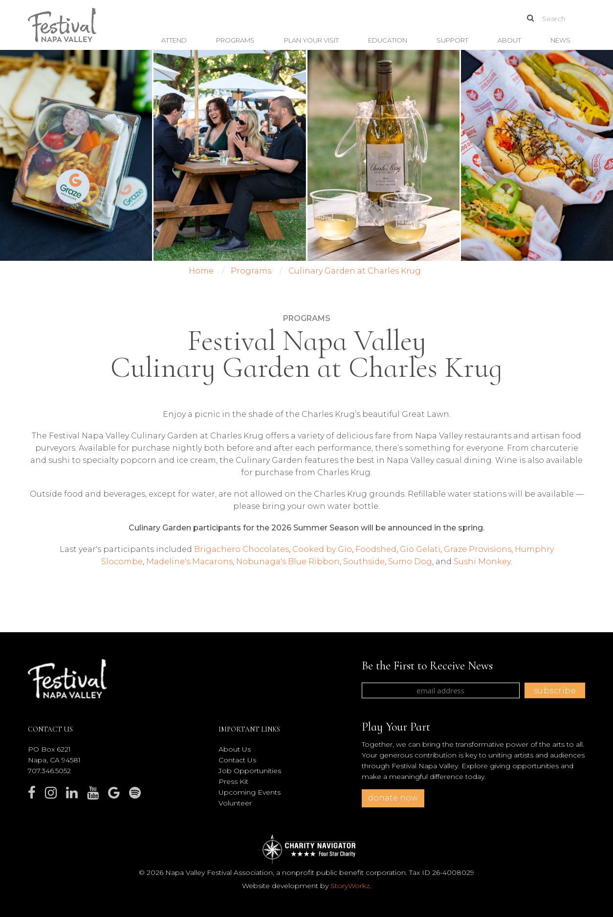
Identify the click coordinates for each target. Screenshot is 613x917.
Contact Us (237, 760)
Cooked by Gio (322, 549)
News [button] (560, 40)
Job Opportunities (250, 770)
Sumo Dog (410, 561)
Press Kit (233, 781)
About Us (235, 749)
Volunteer (235, 803)
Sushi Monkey (482, 561)
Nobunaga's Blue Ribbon (288, 561)
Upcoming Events (250, 792)
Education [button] (387, 40)
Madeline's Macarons (189, 561)
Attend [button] (174, 40)
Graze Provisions (477, 549)
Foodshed (375, 549)
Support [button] (452, 40)
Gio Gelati (420, 549)
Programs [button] (235, 40)
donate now (393, 797)
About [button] (509, 40)
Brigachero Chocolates (241, 549)
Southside (364, 561)
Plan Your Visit (311, 40)
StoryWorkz (350, 885)
